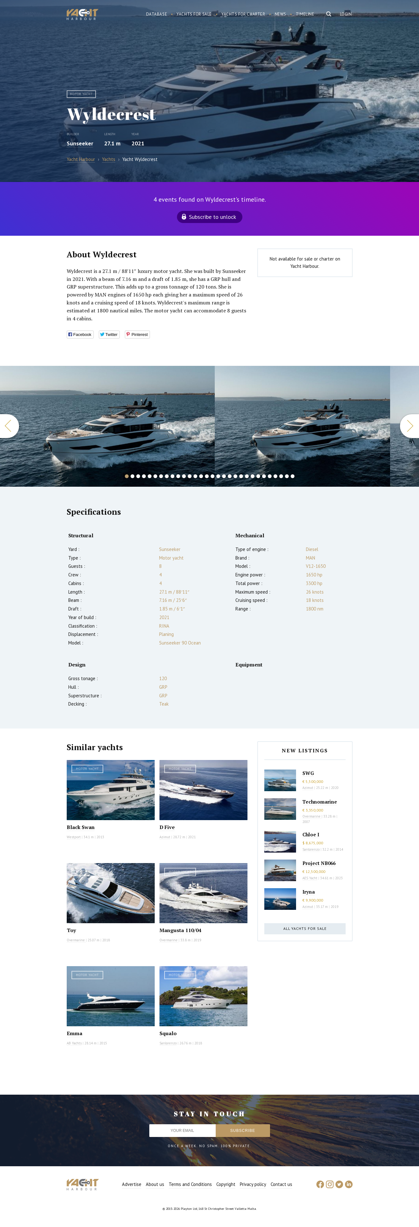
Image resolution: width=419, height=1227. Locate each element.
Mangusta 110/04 (180, 930)
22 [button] (247, 476)
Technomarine (319, 801)
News (280, 14)
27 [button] (275, 476)
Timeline (305, 14)
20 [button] (235, 476)
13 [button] (195, 476)
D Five (167, 827)
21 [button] (241, 476)
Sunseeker (80, 143)
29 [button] (287, 476)
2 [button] (132, 476)
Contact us (281, 1184)
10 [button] (178, 476)
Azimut (164, 837)
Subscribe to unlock (212, 216)
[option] (302, 426)
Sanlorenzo (168, 1043)
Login (346, 14)
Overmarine (76, 940)
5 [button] (150, 476)
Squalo (168, 1033)
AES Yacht (309, 878)
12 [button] (190, 476)
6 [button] (155, 476)
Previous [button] (9, 426)
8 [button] (167, 476)
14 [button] (201, 476)
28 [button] (281, 476)
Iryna (308, 892)
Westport (74, 837)
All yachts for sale (305, 928)
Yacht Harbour (82, 15)
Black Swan (81, 827)
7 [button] (161, 476)
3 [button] (138, 476)
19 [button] (230, 476)
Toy (71, 930)
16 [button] (212, 476)
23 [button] (252, 476)
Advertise (131, 1184)
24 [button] (258, 476)
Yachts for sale (194, 14)
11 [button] (184, 476)
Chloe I (310, 834)
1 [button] (127, 476)
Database (156, 14)
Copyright (225, 1184)
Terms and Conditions (190, 1184)
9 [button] (172, 476)
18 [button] (224, 476)
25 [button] (264, 476)
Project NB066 (318, 863)
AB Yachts (74, 1043)
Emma (74, 1033)
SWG (308, 773)
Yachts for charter (243, 14)
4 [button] (144, 476)
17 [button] (218, 476)
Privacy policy (253, 1184)
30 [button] (292, 476)
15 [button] (207, 476)
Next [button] (409, 426)
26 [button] (270, 476)
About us (155, 1184)
